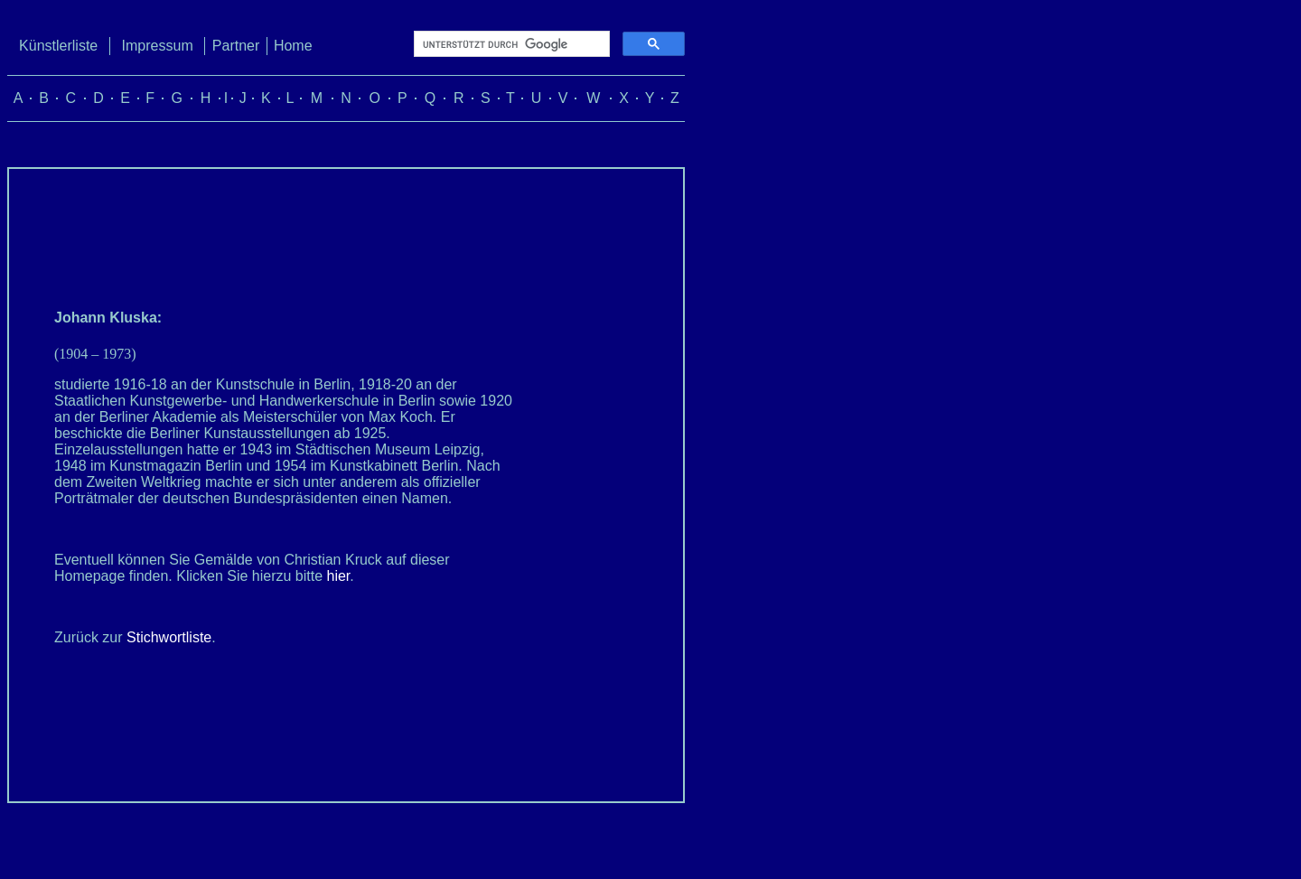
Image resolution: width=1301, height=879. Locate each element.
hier (339, 576)
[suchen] (510, 44)
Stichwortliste (168, 637)
